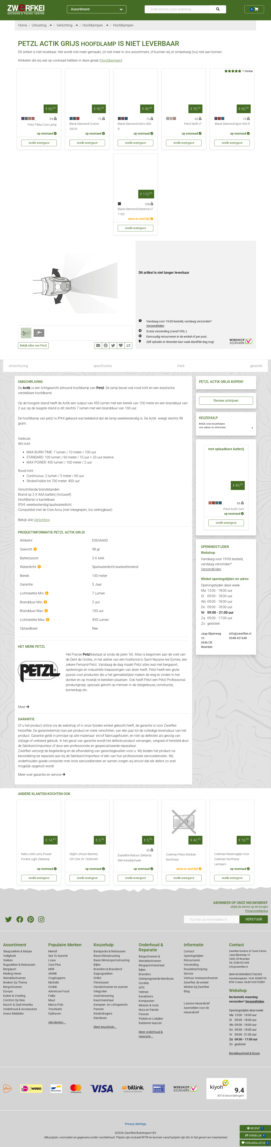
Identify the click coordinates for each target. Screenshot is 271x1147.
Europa (8, 991)
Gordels (144, 983)
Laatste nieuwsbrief (197, 1003)
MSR (51, 969)
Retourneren (192, 960)
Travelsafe (55, 1009)
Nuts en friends (149, 1009)
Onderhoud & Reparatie (151, 947)
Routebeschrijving (195, 969)
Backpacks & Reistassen (110, 951)
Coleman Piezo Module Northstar (181, 857)
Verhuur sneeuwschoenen (201, 978)
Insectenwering (104, 995)
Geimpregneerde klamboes (156, 978)
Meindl (52, 951)
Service (188, 973)
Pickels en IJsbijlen (151, 1018)
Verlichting (42, 520)
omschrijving (18, 366)
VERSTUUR (253, 919)
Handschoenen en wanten (111, 987)
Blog (187, 991)
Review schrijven (226, 401)
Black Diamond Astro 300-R (135, 126)
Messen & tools (149, 1005)
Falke (51, 995)
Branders (145, 974)
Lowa (52, 960)
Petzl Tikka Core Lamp (42, 125)
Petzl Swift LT (193, 124)
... (49, 25)
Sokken (8, 960)
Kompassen (146, 1001)
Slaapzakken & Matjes (17, 951)
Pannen (144, 1014)
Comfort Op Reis (14, 1000)
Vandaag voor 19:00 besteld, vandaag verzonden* (222, 564)
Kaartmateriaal (103, 1000)
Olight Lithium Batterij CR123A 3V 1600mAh (83, 856)
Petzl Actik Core (233, 509)
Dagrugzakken (103, 973)
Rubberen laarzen (150, 1023)
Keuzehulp (103, 944)
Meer (23, 707)
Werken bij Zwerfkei (196, 987)
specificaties (102, 366)
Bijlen (97, 964)
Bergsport (9, 969)
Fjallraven (54, 1013)
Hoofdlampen (111, 60)
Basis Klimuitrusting (107, 955)
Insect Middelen (13, 1013)
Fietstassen (101, 982)
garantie (256, 366)
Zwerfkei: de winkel (196, 982)
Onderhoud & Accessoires (20, 1009)
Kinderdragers (103, 1013)
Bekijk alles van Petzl (33, 345)
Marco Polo (55, 1004)
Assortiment (97, 9)
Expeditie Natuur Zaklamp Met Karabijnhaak (135, 858)
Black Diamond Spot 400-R (232, 124)
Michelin (53, 982)
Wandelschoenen (14, 978)
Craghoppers (56, 978)
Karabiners (146, 996)
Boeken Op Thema (15, 982)
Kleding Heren (12, 973)
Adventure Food (58, 991)
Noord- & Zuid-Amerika (18, 1004)
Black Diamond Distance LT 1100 (135, 211)
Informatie (193, 944)
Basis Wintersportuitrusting (112, 960)
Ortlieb (52, 987)
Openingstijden (193, 955)
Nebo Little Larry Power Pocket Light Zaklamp (36, 856)
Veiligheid (9, 955)
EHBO (97, 978)
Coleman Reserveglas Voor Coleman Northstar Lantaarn (231, 859)
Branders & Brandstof (108, 969)
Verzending (191, 964)
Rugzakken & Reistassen (19, 964)
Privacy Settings (135, 1124)
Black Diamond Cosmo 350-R (84, 126)
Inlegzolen (100, 991)
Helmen (144, 992)
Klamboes (100, 1018)
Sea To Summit (58, 955)
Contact (189, 951)
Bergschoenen (12, 987)
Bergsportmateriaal (151, 965)
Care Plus (54, 964)
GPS (141, 987)
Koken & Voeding (14, 995)
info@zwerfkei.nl (240, 633)
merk (181, 366)
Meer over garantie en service (41, 775)
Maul (51, 1000)
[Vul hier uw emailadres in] (212, 919)
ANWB (52, 973)
